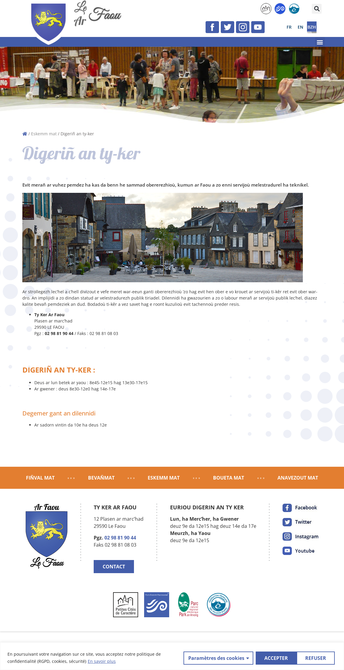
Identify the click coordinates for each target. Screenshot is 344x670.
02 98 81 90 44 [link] (120, 537)
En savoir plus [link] (102, 661)
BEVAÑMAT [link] (101, 477)
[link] (266, 8)
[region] (172, 656)
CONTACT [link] (114, 566)
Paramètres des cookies (216, 658)
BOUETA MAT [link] (228, 477)
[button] (317, 9)
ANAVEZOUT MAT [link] (297, 477)
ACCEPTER (316, 658)
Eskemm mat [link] (44, 134)
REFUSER (274, 658)
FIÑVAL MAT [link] (40, 477)
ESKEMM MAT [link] (164, 477)
